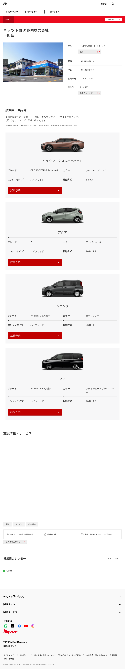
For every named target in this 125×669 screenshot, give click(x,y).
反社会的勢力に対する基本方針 (95, 655)
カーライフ (54, 12)
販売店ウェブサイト (16, 542)
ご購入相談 (111, 19)
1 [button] (28, 86)
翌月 (117, 558)
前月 (109, 558)
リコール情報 (8, 659)
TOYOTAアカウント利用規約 (69, 655)
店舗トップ (9, 19)
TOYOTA (5, 4)
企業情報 (113, 655)
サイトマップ (8, 655)
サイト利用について (24, 655)
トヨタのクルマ (12, 12)
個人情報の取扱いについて (44, 655)
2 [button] (34, 86)
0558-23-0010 (87, 61)
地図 (90, 52)
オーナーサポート (32, 12)
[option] (33, 62)
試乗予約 (34, 190)
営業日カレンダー (90, 93)
